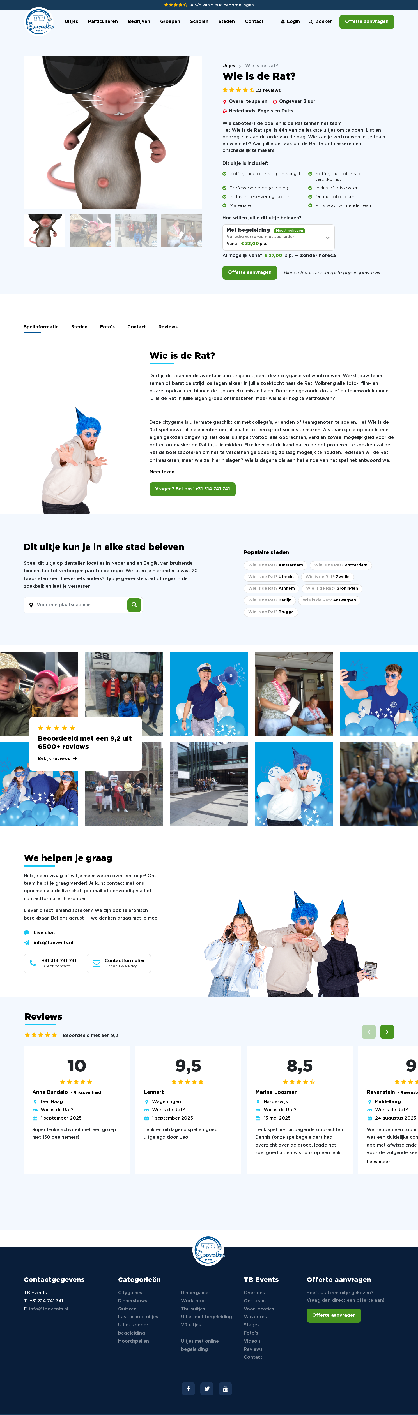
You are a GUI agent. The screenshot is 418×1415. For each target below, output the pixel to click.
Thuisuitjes (193, 1309)
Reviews (168, 327)
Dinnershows (132, 1301)
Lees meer (378, 1162)
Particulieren (103, 22)
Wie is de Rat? (57, 1110)
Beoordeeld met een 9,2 (90, 1036)
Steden (227, 22)
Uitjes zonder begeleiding (133, 1329)
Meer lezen (162, 472)
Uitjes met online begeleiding (200, 1345)
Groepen (170, 22)
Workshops (194, 1301)
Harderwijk (276, 1102)
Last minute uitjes (138, 1317)
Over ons (254, 1293)
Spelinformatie (41, 327)
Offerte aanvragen (367, 22)
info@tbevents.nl (48, 942)
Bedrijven (139, 22)
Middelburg (388, 1102)
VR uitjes (191, 1325)
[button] (387, 1032)
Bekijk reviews (54, 759)
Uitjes (71, 22)
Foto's (107, 327)
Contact (254, 22)
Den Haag (52, 1102)
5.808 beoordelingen (232, 5)
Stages (251, 1325)
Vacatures (255, 1317)
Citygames (130, 1293)
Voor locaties (259, 1309)
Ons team (255, 1301)
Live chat (39, 932)
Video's (252, 1341)
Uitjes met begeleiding (206, 1317)
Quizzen (127, 1309)
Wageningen (166, 1102)
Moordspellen (133, 1341)
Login (290, 22)
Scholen (199, 22)
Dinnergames (196, 1293)
